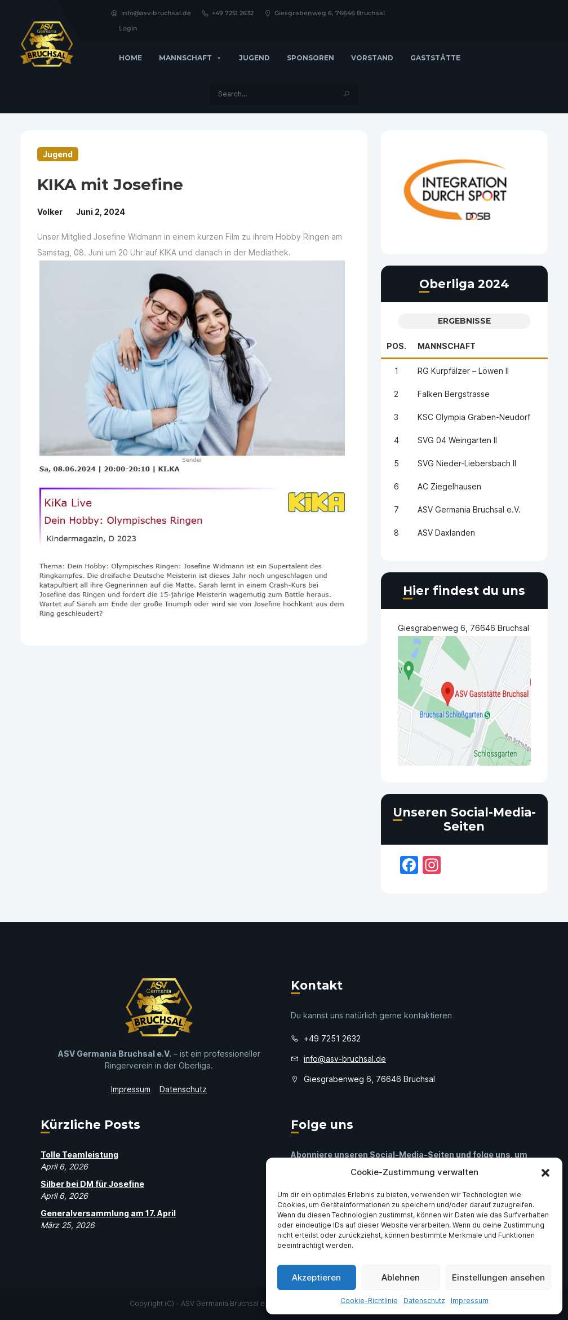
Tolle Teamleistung (79, 1154)
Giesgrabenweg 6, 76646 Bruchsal (324, 13)
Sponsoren (310, 58)
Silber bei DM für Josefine (92, 1184)
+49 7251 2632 (227, 13)
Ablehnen (400, 1277)
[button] (545, 1172)
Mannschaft (190, 58)
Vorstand (372, 58)
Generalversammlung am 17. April (108, 1213)
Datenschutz (424, 1300)
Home (130, 58)
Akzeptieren (316, 1277)
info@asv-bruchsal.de (150, 13)
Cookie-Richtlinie (369, 1300)
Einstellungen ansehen (498, 1277)
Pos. (396, 346)
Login (128, 28)
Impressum (470, 1300)
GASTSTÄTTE (435, 58)
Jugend (254, 58)
